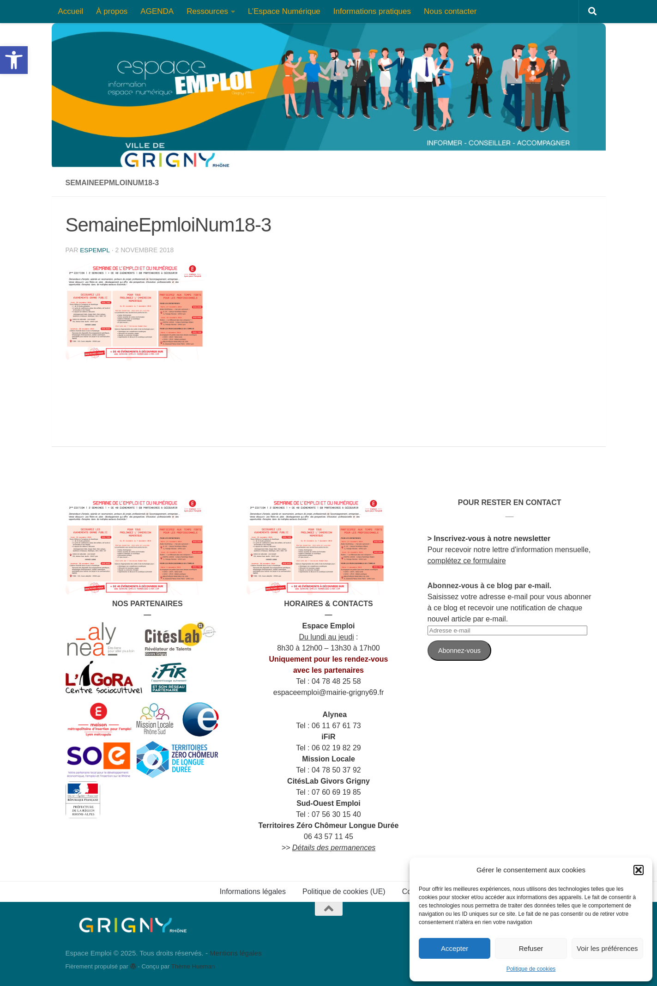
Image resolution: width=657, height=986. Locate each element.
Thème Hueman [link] (193, 966)
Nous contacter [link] (450, 11)
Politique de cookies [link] (531, 969)
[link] (14, 60)
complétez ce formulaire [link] (467, 561)
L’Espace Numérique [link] (284, 11)
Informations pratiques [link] (372, 11)
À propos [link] (111, 11)
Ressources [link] (207, 11)
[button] (638, 870)
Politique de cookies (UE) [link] (344, 891)
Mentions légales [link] (236, 953)
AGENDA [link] (157, 11)
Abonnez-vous (459, 650)
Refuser (531, 948)
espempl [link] (95, 250)
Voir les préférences (607, 948)
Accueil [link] (71, 11)
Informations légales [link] (253, 891)
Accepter (454, 948)
